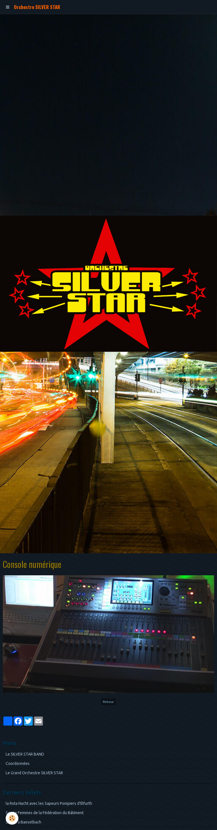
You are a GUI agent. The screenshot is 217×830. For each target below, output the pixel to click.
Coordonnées (18, 763)
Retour (108, 702)
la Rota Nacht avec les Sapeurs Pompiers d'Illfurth (49, 803)
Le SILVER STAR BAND (25, 754)
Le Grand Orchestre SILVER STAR (34, 773)
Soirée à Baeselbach (23, 822)
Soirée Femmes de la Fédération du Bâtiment (45, 812)
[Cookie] (12, 818)
